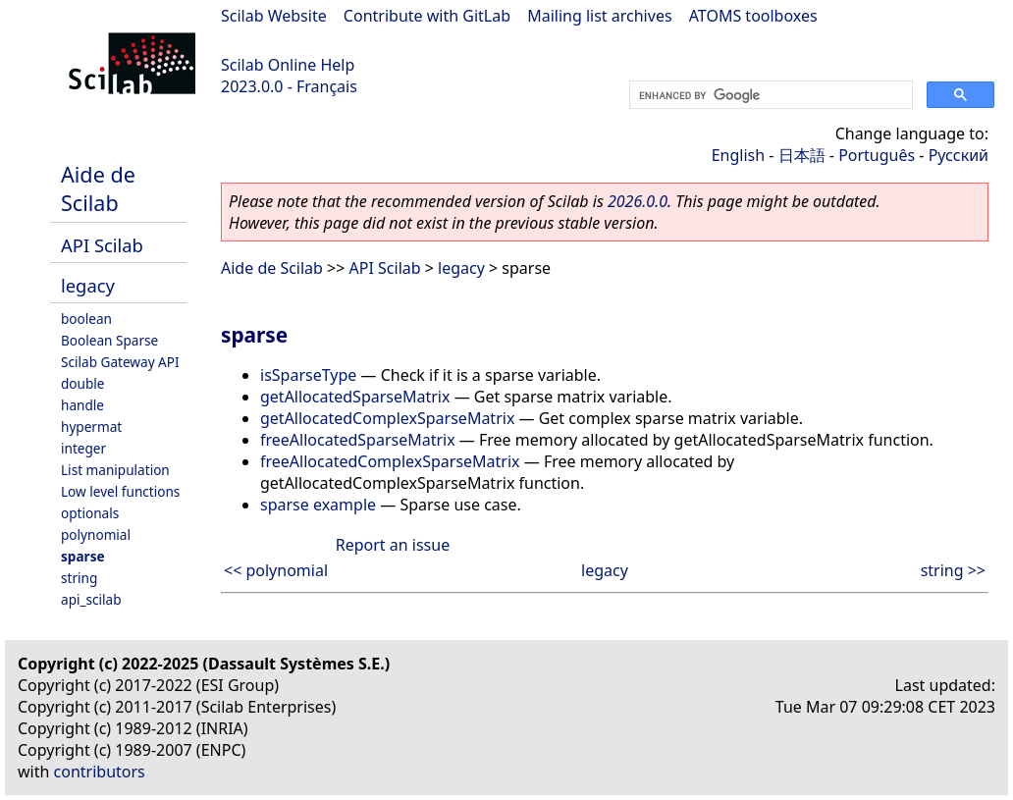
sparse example (318, 504)
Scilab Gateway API (120, 361)
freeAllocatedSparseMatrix (357, 440)
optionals (90, 513)
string (79, 577)
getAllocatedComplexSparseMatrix (387, 418)
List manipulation (115, 469)
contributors (99, 771)
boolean (86, 318)
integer (83, 448)
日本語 (802, 155)
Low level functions (120, 491)
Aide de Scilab (98, 188)
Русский (958, 155)
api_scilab (91, 599)
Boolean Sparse (109, 340)
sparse (83, 556)
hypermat (91, 426)
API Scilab (102, 245)
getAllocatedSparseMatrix (355, 396)
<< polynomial (276, 570)
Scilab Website (274, 16)
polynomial (96, 534)
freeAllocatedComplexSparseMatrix (390, 461)
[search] (769, 95)
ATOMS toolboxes (753, 16)
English (738, 155)
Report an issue (393, 545)
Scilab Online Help (287, 65)
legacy (88, 285)
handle (82, 405)
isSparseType (308, 375)
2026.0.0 (637, 201)
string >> (953, 570)
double (83, 383)
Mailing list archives (599, 16)
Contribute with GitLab (427, 16)
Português (876, 155)
